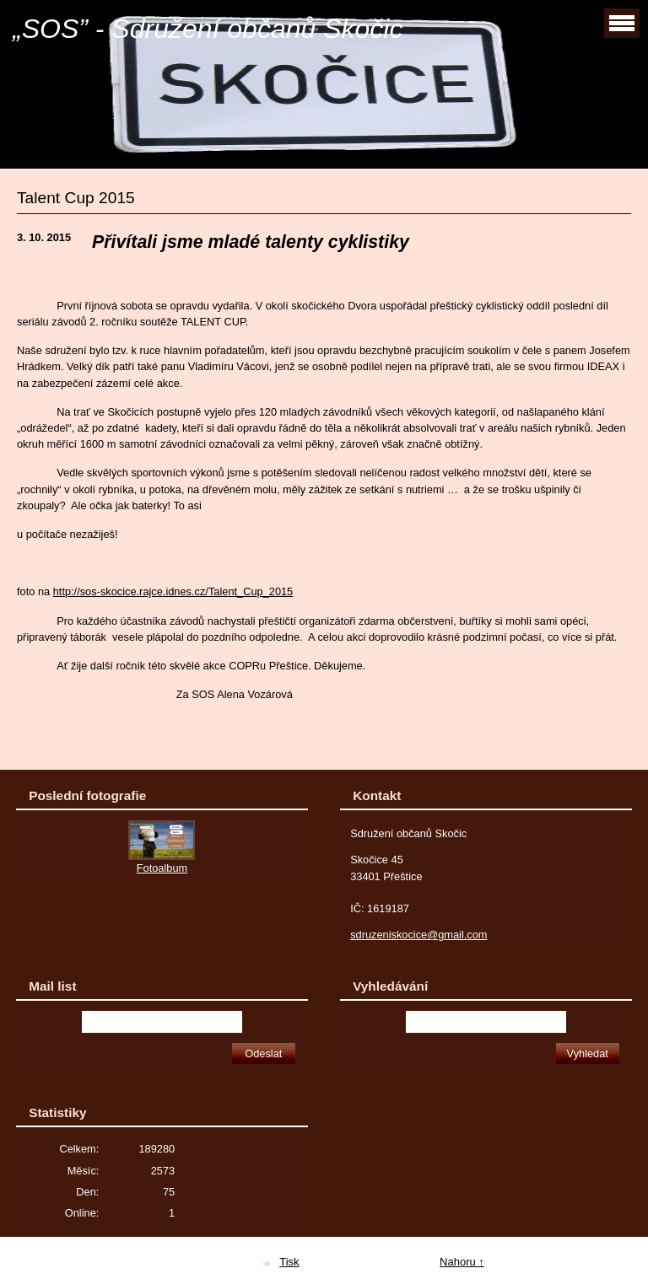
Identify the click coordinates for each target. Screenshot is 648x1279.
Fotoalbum (162, 868)
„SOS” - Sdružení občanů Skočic (207, 28)
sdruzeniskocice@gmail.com (418, 934)
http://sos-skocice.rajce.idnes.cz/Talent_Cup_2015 (173, 591)
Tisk (289, 1261)
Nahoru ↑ (462, 1261)
